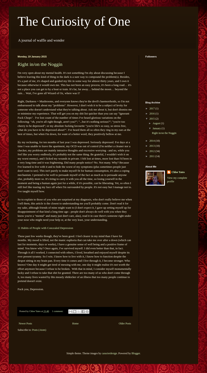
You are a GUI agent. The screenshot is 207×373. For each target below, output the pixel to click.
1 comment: (58, 311)
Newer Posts (25, 323)
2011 (152, 156)
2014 (152, 140)
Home (75, 323)
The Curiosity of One (74, 21)
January (157, 128)
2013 (152, 145)
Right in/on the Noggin (40, 64)
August (157, 123)
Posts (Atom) (39, 329)
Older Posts (125, 323)
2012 (152, 151)
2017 (152, 108)
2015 (152, 118)
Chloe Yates (178, 172)
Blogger (135, 353)
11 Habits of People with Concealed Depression (45, 228)
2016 (152, 113)
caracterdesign (109, 353)
